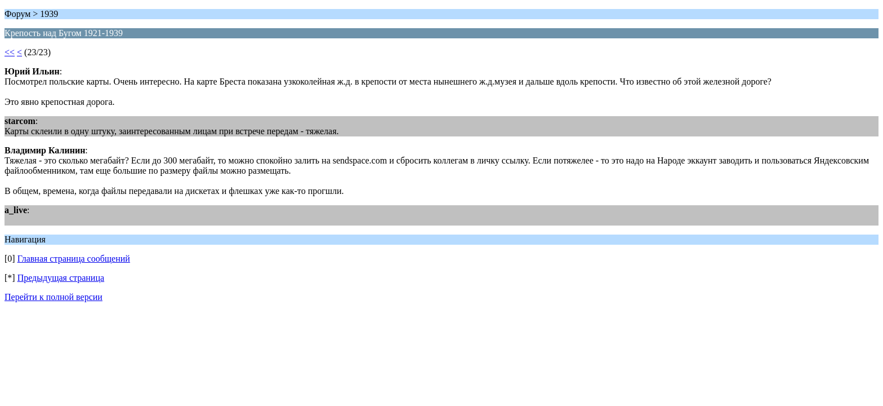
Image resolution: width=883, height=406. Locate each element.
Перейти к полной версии (53, 297)
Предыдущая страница (60, 278)
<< (10, 52)
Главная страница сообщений (73, 258)
